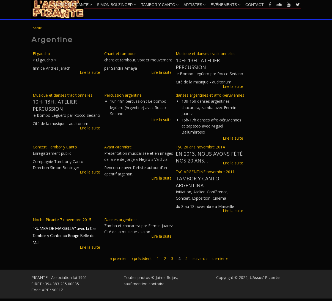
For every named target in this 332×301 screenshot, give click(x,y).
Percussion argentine (123, 95)
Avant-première (118, 147)
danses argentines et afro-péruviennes (210, 95)
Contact (254, 4)
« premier (118, 258)
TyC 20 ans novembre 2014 (200, 147)
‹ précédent (142, 258)
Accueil (38, 28)
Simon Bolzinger (116, 4)
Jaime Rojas (166, 277)
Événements (225, 4)
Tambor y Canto (160, 4)
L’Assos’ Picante (73, 4)
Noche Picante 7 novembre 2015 (62, 219)
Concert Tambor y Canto (55, 147)
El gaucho (41, 53)
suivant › (200, 258)
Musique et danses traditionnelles (205, 53)
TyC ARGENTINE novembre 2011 (205, 171)
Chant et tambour (120, 53)
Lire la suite (90, 72)
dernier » (220, 258)
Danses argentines (121, 219)
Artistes (194, 4)
